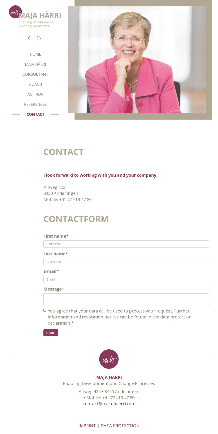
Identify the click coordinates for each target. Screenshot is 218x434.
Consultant (36, 74)
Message (53, 289)
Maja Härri (35, 64)
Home (35, 54)
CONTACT (35, 114)
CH (31, 38)
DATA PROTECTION (120, 425)
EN (39, 38)
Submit (51, 333)
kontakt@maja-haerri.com (109, 404)
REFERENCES (35, 104)
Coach (35, 84)
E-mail (51, 271)
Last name (55, 254)
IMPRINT (87, 425)
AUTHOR (35, 94)
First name (56, 236)
